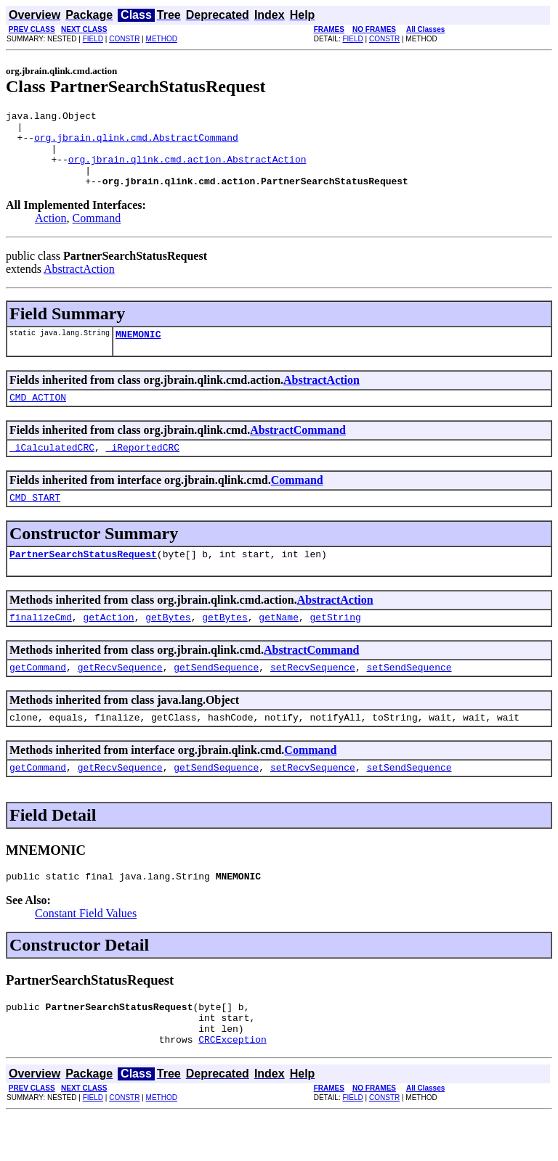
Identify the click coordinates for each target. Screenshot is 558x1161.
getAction (108, 645)
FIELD (93, 39)
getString (335, 645)
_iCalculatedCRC (51, 468)
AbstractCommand (298, 449)
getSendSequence (216, 697)
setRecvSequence (312, 697)
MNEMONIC (138, 351)
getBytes (167, 645)
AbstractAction (79, 284)
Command (97, 233)
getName (279, 645)
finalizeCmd (40, 645)
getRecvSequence (120, 697)
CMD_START (34, 521)
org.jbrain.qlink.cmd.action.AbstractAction (187, 169)
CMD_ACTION (37, 416)
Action (51, 233)
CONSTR (124, 39)
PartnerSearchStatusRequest (83, 579)
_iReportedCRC (142, 468)
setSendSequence (409, 697)
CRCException (232, 1084)
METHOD (161, 39)
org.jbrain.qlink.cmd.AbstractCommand (136, 143)
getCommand (37, 697)
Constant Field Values (86, 950)
